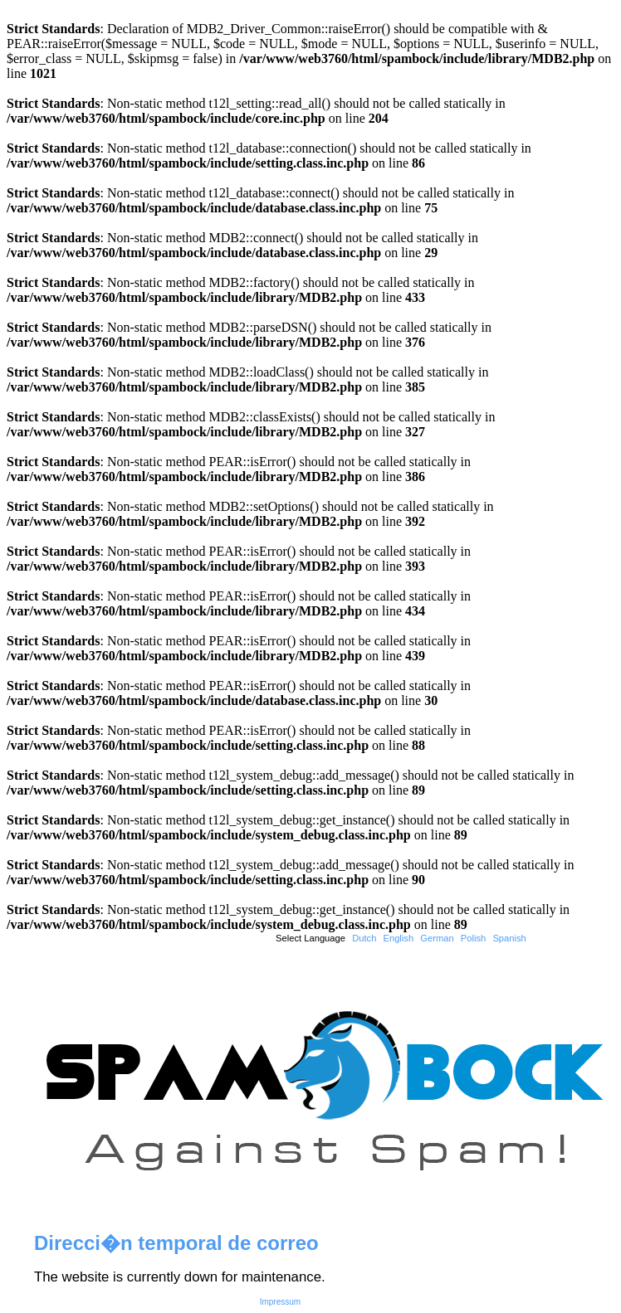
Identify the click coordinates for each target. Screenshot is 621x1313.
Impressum (280, 1301)
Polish (473, 938)
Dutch (364, 938)
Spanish (509, 938)
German (436, 938)
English (398, 938)
